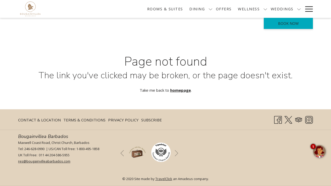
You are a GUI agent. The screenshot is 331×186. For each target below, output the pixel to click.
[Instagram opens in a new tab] (309, 119)
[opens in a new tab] (161, 151)
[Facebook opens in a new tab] (278, 119)
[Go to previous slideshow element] (122, 153)
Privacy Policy (123, 119)
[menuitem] (140, 9)
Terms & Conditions (84, 119)
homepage (180, 90)
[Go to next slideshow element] (176, 153)
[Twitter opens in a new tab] (288, 119)
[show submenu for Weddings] (274, 9)
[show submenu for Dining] (186, 9)
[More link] (307, 9)
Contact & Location (39, 119)
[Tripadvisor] (299, 119)
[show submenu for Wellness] (240, 9)
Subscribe (151, 119)
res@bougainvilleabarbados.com (44, 161)
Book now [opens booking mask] (288, 23)
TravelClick (163, 178)
